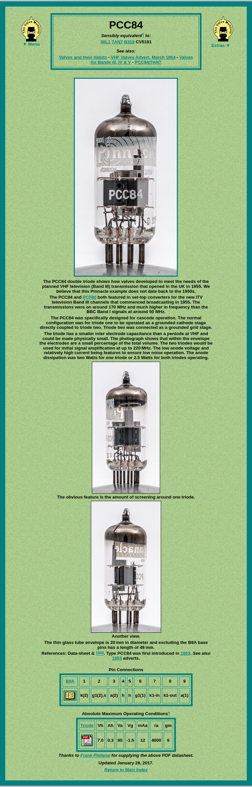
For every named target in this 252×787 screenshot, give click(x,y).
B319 (129, 41)
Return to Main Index (126, 769)
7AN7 (117, 41)
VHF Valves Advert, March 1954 (143, 57)
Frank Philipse (95, 755)
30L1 (105, 41)
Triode (87, 725)
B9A (70, 681)
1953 (185, 653)
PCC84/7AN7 (148, 62)
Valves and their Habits (83, 57)
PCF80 (89, 297)
